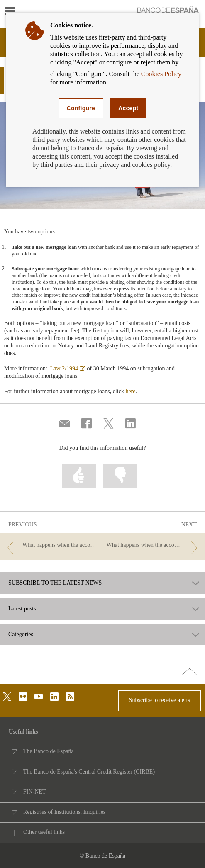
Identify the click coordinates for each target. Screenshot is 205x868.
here (130, 391)
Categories (20, 634)
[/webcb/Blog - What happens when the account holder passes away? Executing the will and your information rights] (153, 545)
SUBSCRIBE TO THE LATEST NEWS (55, 583)
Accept (128, 108)
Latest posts (22, 609)
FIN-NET (34, 792)
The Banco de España (48, 751)
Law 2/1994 (67, 368)
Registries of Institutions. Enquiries (64, 812)
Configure (81, 108)
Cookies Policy (161, 73)
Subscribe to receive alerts (159, 700)
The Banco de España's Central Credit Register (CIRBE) (89, 772)
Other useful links (44, 832)
